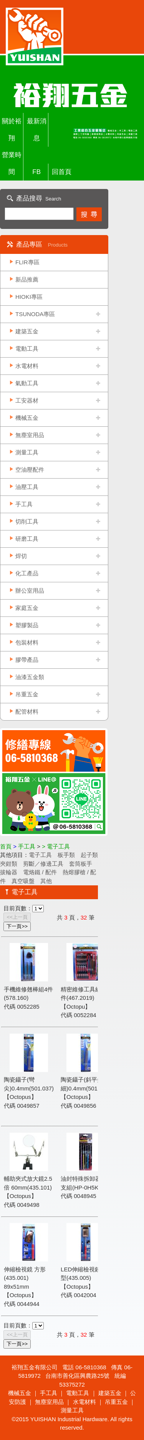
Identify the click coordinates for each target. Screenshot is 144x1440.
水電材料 (26, 366)
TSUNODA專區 (35, 314)
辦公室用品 (29, 590)
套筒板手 (80, 863)
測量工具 (26, 452)
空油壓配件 (29, 469)
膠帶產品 (26, 659)
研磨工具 (26, 538)
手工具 (24, 504)
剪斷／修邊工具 (43, 863)
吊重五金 (26, 694)
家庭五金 (26, 608)
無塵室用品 (29, 435)
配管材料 (26, 711)
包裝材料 (26, 642)
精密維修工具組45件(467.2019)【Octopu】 (84, 998)
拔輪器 (8, 872)
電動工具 (26, 348)
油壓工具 (26, 487)
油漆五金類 (29, 677)
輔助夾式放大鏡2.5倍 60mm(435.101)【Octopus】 (28, 1187)
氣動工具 (26, 383)
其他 (46, 881)
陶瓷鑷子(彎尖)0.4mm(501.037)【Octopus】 (29, 1088)
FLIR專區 (27, 262)
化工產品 (26, 573)
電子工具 (40, 855)
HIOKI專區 (29, 296)
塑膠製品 (26, 625)
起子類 (89, 855)
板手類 (66, 855)
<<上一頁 (17, 917)
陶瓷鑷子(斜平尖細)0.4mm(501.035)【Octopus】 (86, 1088)
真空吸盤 (23, 881)
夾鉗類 (8, 863)
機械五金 (26, 417)
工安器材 (26, 400)
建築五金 (26, 331)
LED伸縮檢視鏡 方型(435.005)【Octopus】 (84, 1278)
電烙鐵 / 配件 (40, 872)
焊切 (21, 556)
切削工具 (26, 521)
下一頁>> (17, 926)
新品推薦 (26, 279)
